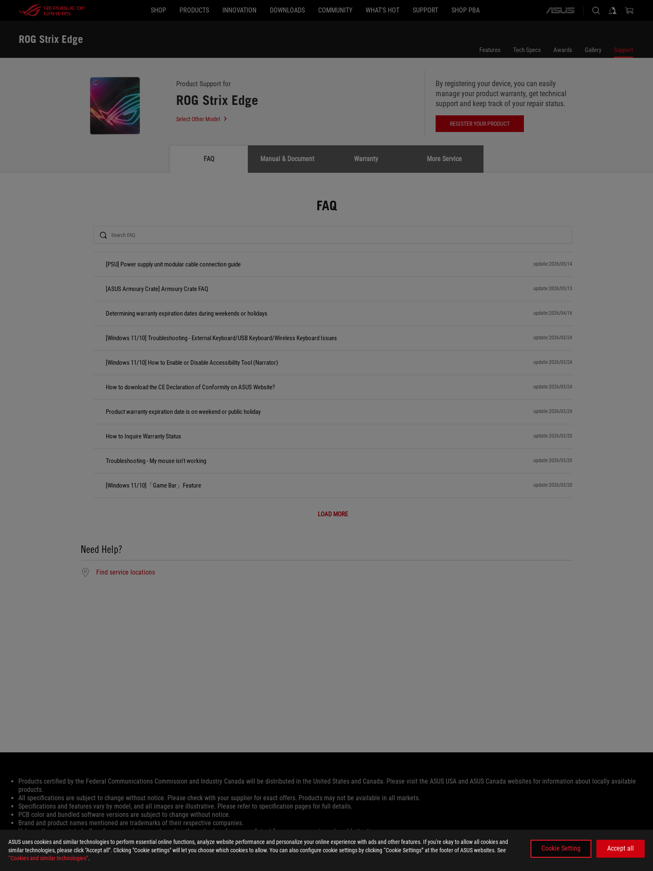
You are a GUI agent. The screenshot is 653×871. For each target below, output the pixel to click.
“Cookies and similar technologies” (48, 858)
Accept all (620, 848)
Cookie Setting (561, 848)
